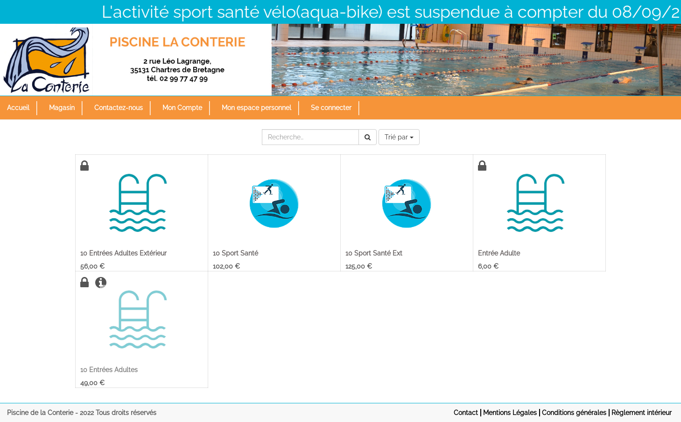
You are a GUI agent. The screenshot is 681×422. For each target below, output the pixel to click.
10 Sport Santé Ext (373, 253)
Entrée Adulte (499, 253)
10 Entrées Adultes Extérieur (123, 253)
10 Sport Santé (235, 253)
